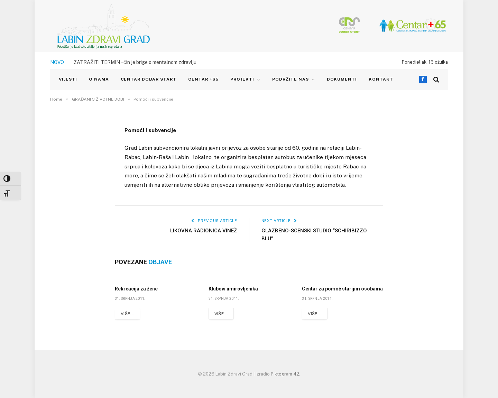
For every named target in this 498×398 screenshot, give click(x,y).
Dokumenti (342, 79)
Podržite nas (290, 79)
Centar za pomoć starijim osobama (342, 288)
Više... (128, 313)
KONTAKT (381, 79)
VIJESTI (68, 79)
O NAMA (99, 79)
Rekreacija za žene (136, 288)
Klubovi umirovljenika (233, 288)
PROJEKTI (242, 79)
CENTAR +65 (203, 79)
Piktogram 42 (285, 374)
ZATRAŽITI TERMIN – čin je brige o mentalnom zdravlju (135, 62)
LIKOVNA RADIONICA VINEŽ (203, 231)
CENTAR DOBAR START (148, 79)
